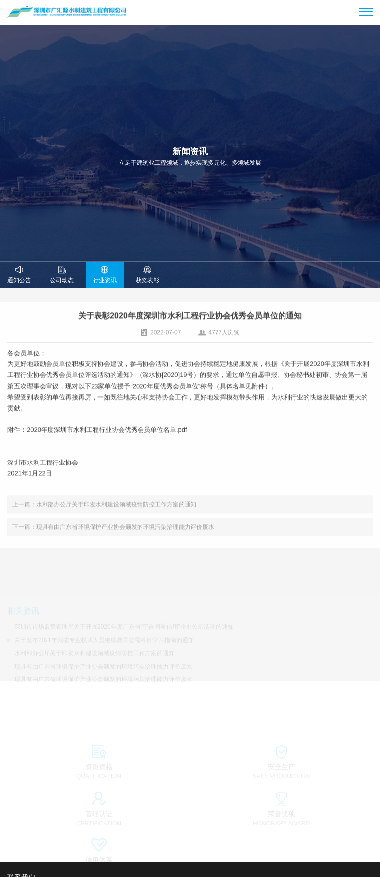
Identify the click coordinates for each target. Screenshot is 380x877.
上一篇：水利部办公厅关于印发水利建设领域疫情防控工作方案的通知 (104, 509)
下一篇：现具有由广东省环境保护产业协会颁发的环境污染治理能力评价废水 (113, 531)
